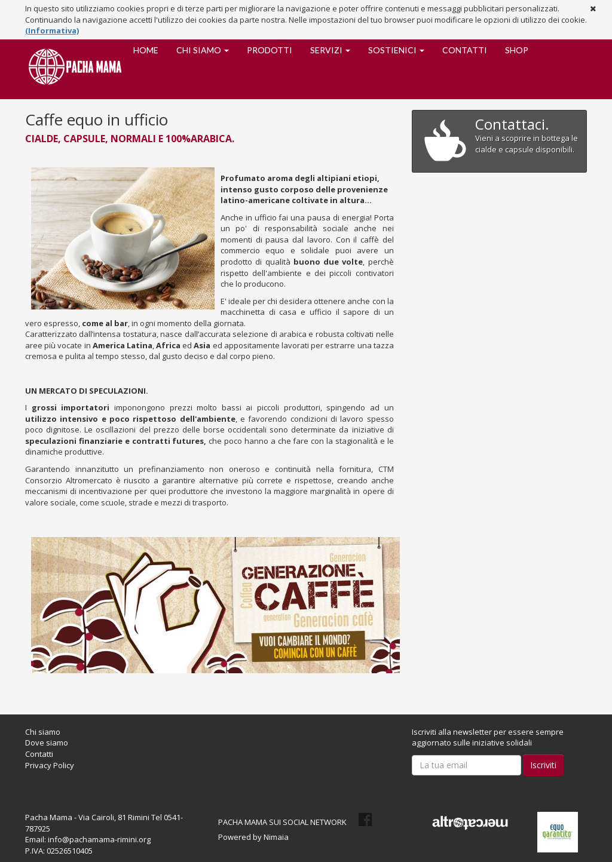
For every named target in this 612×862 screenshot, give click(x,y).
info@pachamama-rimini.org (99, 839)
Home (145, 50)
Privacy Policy (49, 765)
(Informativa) (52, 30)
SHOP (516, 50)
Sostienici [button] (396, 50)
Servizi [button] (330, 50)
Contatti (464, 50)
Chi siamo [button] (202, 50)
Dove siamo (46, 742)
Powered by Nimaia (253, 837)
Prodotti (269, 50)
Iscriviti (543, 765)
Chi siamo (42, 731)
